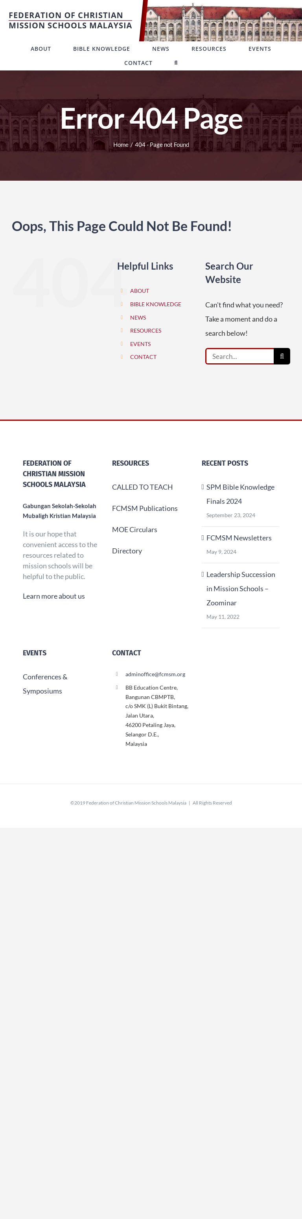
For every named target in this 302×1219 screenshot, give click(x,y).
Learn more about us (54, 596)
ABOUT (139, 290)
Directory (127, 550)
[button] (176, 63)
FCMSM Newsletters (239, 537)
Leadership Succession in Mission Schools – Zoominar (240, 588)
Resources (130, 463)
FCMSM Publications (145, 508)
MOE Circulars (134, 529)
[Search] (282, 356)
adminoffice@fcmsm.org (155, 674)
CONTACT (143, 356)
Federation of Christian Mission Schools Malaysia (136, 803)
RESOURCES (145, 330)
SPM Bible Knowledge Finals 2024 (240, 494)
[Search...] (239, 356)
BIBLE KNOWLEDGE (155, 304)
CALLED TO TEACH (142, 487)
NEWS (138, 317)
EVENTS (140, 343)
